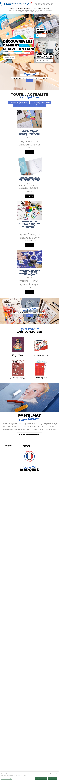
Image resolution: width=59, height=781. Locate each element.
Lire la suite (17, 152)
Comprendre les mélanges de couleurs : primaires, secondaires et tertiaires (17, 179)
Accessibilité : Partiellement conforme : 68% (23, 767)
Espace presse (36, 754)
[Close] (56, 773)
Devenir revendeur (10, 761)
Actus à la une (24, 102)
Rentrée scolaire (45, 102)
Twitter (55, 4)
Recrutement (41, 36)
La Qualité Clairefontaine (28, 353)
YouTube (57, 4)
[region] (29, 776)
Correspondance (31, 105)
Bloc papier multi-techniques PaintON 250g (18, 286)
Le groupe (10, 759)
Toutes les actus (13, 102)
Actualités (35, 756)
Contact (36, 766)
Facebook (52, 4)
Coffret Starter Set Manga (41, 263)
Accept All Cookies (41, 778)
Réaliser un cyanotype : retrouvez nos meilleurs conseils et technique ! (42, 179)
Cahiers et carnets (9, 57)
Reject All (52, 778)
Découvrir (29, 81)
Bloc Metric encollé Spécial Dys (41, 286)
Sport (23, 758)
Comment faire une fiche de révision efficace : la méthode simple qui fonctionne (17, 132)
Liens (10, 765)
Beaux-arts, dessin (19, 105)
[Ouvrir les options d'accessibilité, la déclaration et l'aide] (44, 4)
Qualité (10, 758)
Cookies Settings (7, 778)
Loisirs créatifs (41, 105)
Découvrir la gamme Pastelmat (29, 342)
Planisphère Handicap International (36, 763)
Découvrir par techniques (44, 60)
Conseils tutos (35, 102)
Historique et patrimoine (9, 353)
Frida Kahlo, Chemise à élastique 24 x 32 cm (18, 263)
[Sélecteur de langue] (47, 4)
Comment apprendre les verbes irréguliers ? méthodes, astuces (41, 131)
